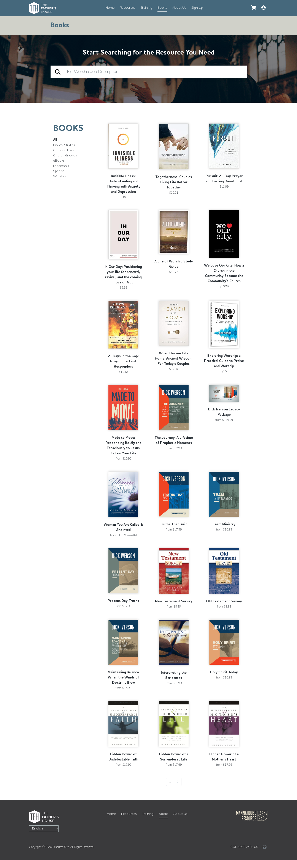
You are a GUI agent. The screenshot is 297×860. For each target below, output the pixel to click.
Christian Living (64, 150)
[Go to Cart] (253, 8)
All (55, 140)
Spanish (59, 171)
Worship (59, 176)
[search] (155, 72)
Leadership (61, 166)
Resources (127, 8)
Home (110, 8)
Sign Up (197, 8)
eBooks (59, 160)
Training (146, 8)
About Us (179, 8)
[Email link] (265, 847)
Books (162, 8)
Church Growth (65, 155)
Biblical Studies (64, 145)
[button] (263, 8)
